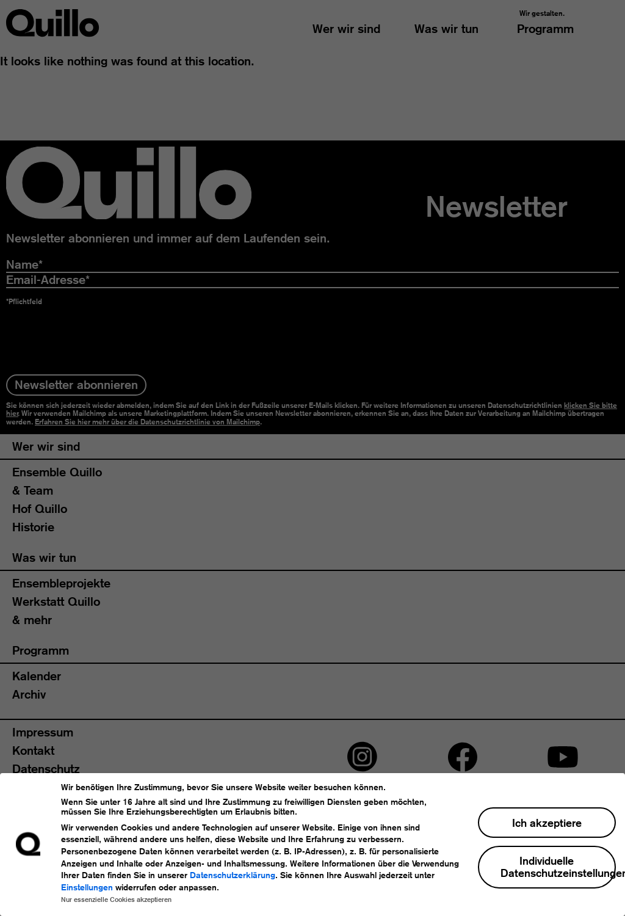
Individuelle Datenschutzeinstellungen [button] (558, 866)
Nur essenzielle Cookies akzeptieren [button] (116, 899)
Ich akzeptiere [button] (547, 822)
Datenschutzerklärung (232, 875)
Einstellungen (87, 887)
